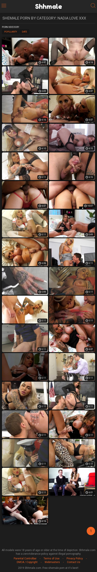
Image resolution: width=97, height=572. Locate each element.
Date (24, 32)
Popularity (10, 32)
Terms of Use (51, 558)
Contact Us (73, 562)
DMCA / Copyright (27, 562)
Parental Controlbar (25, 558)
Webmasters (52, 562)
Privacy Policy (75, 558)
